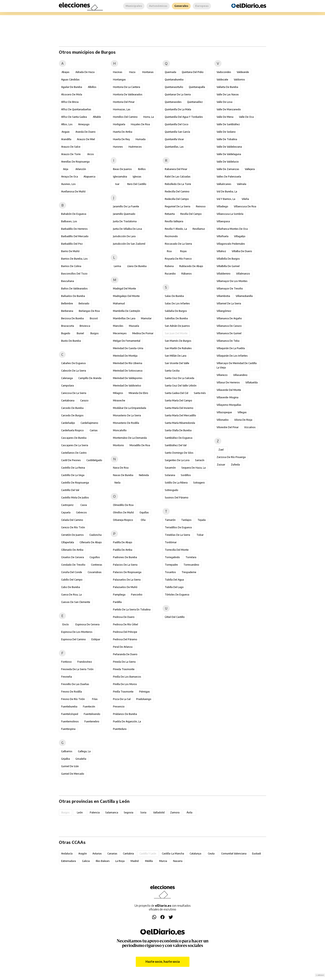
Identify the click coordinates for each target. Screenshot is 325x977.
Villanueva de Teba (228, 340)
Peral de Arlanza (122, 646)
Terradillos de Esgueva (178, 527)
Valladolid (159, 812)
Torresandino (191, 564)
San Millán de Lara (175, 355)
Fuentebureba (69, 706)
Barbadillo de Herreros (74, 228)
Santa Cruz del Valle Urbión (180, 385)
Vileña (245, 199)
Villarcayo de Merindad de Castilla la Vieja (237, 365)
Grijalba (65, 758)
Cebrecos (81, 512)
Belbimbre (67, 303)
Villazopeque (224, 412)
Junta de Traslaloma (125, 221)
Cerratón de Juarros (72, 534)
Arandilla (66, 139)
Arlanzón (80, 169)
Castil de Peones (71, 460)
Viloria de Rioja (243, 419)
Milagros (118, 393)
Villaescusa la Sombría (230, 213)
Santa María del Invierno (179, 408)
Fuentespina (68, 728)
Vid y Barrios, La (226, 199)
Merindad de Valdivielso (127, 385)
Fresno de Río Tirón (73, 699)
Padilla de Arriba (122, 549)
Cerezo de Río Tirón (73, 527)
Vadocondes (224, 72)
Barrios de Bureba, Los (74, 258)
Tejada (202, 519)
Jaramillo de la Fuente (126, 206)
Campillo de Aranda (89, 378)
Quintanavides (173, 101)
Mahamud (119, 303)
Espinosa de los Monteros (76, 631)
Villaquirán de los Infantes (232, 355)
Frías (95, 699)
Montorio (118, 445)
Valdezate (222, 79)
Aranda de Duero (85, 131)
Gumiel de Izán (70, 766)
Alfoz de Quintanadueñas (76, 109)
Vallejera (250, 169)
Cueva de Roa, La (71, 594)
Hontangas (119, 79)
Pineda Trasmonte (124, 669)
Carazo (84, 400)
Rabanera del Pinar (176, 169)
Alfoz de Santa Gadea (74, 116)
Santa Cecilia (172, 370)
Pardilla (117, 602)
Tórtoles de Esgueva (177, 594)
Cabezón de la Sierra (73, 370)
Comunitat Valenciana (233, 853)
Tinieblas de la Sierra (177, 534)
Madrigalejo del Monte (126, 296)
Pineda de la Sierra (124, 661)
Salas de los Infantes (177, 303)
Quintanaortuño (174, 87)
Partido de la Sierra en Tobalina (131, 609)
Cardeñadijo (68, 422)
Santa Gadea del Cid (176, 393)
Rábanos (186, 273)
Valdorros (239, 79)
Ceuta (211, 853)
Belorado (84, 303)
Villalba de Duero (242, 251)
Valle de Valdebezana (229, 146)
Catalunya (195, 853)
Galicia (86, 861)
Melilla (149, 861)
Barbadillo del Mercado (75, 236)
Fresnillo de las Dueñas (75, 684)
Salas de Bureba (174, 296)
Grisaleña (80, 758)
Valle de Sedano (226, 131)
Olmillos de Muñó (123, 512)
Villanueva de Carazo (229, 325)
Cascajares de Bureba (73, 437)
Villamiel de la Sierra (229, 303)
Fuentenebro (91, 721)
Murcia (163, 861)
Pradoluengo (143, 699)
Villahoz (221, 251)
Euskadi (256, 853)
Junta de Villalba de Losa (127, 228)
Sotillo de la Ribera (176, 482)
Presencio (119, 706)
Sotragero (199, 482)
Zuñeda (235, 464)
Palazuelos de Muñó (125, 587)
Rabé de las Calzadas (177, 176)
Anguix (65, 131)
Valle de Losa (224, 101)
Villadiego (222, 206)
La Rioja (120, 861)
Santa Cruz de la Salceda (179, 378)
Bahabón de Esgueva (73, 213)
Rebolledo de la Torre (178, 184)
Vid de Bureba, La (227, 191)
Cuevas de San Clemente (75, 602)
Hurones (118, 146)
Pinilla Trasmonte (123, 691)
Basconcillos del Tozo (74, 273)
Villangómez (224, 310)
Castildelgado (94, 460)
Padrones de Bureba (125, 557)
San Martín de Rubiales (178, 348)
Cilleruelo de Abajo (91, 542)
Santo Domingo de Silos (179, 452)
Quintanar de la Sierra (178, 94)
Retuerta (170, 213)
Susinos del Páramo (176, 497)
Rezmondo (171, 236)
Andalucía (67, 853)
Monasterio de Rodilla (126, 422)
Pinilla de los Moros (125, 684)
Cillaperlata (67, 542)
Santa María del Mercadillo (180, 415)
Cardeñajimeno (89, 422)
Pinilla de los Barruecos (127, 676)
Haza (132, 72)
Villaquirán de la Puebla (231, 348)
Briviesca (85, 325)
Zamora (174, 812)
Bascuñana (67, 281)
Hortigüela (119, 124)
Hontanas (148, 72)
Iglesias (137, 176)
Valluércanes (224, 184)
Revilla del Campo (191, 213)
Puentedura (119, 728)
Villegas (242, 412)
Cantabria (128, 853)
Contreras (96, 564)
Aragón (82, 853)
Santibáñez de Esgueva (178, 437)
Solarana (170, 475)
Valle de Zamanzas (228, 169)
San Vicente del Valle (177, 363)
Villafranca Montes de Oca (232, 228)
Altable (97, 116)
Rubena (169, 266)
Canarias (112, 853)
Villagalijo (239, 236)
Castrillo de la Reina (73, 467)
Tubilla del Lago (174, 587)
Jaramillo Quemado (124, 213)
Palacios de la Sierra (125, 564)
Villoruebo (223, 419)
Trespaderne (189, 572)
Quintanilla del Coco (176, 124)
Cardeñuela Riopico (72, 430)
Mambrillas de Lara (124, 318)
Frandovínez (84, 661)
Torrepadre (171, 564)
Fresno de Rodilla (71, 691)
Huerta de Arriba (122, 131)
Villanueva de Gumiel (229, 333)
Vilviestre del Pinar (228, 427)
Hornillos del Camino (125, 116)
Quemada (170, 72)
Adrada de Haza (85, 72)
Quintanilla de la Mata (178, 109)
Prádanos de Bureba (125, 714)
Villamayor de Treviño (230, 288)
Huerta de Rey (121, 139)
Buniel (80, 333)
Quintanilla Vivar (174, 139)
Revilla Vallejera (174, 221)
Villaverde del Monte (229, 389)
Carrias (94, 430)
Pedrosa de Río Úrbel (125, 624)
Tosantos (170, 572)
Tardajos (186, 519)
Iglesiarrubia (120, 176)
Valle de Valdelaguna (229, 154)
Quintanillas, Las (174, 146)
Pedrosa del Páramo (125, 639)
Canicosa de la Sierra (73, 393)
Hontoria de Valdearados (127, 94)
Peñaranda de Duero (125, 654)
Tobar (200, 534)
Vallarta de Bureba (227, 87)
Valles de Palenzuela (229, 176)
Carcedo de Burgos (72, 415)
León (80, 812)
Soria (143, 812)
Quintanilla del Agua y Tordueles (184, 116)
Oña (143, 519)
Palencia (95, 812)
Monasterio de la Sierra (127, 415)
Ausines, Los (68, 184)
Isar (117, 184)
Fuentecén (89, 706)
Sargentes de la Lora (177, 460)
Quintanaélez (195, 101)
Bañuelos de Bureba (73, 296)
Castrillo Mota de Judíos (75, 497)
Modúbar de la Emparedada (129, 408)
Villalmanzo (243, 273)
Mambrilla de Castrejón (126, 310)
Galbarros (66, 751)
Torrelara (191, 557)
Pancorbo (136, 594)
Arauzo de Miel (86, 139)
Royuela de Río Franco (178, 258)
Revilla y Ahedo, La (176, 228)
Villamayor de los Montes (232, 281)
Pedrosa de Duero (124, 617)
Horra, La (148, 116)
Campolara (67, 385)
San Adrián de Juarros (177, 325)
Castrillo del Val (70, 490)
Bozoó (94, 318)
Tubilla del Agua (174, 579)
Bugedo (65, 333)
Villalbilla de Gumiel (228, 266)
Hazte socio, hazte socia (163, 961)
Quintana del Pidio (193, 72)
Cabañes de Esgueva (73, 363)
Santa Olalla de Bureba (178, 430)
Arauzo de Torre (71, 154)
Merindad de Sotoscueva (127, 370)
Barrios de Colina (71, 266)
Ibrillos (142, 169)
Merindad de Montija (125, 355)
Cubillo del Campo (71, 579)
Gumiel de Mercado (72, 773)
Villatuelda (251, 382)
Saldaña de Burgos (176, 310)
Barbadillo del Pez (72, 243)
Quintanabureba (174, 79)
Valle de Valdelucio (228, 161)
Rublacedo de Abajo (191, 266)
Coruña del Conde (71, 572)
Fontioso (66, 661)
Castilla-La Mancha (173, 853)
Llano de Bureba (137, 266)
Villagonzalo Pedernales (231, 243)
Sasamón (170, 467)
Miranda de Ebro (138, 393)
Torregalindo (172, 557)
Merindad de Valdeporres (127, 378)
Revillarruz (199, 228)
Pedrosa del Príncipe (125, 631)
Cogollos (95, 557)
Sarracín (199, 460)
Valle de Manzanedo (229, 109)
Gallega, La (84, 751)
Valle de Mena (225, 116)
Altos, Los (67, 124)
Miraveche (119, 400)
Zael (221, 449)
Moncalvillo (120, 430)
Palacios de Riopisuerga (127, 572)
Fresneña (66, 676)
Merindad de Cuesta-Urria (128, 348)
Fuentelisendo (92, 714)
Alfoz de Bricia (70, 101)
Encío (65, 624)
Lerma (117, 266)
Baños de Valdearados (74, 288)
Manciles (118, 325)
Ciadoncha (95, 534)
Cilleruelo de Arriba (72, 549)
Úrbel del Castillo (175, 617)
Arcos (90, 154)
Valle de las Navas (228, 94)
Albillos (92, 87)
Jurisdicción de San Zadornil (129, 243)
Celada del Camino (72, 519)
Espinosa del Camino (73, 639)
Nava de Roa (121, 467)
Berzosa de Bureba (72, 318)
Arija (65, 169)
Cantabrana (67, 400)
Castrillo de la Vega (72, 475)
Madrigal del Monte (124, 288)
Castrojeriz (67, 505)
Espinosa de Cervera (87, 624)
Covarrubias (95, 572)
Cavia (83, 505)
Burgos (94, 333)
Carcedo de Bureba (72, 408)
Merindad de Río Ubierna (127, 363)
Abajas (65, 72)
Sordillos (186, 475)
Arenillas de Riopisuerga (75, 161)
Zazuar (221, 464)
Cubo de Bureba (70, 587)
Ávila (189, 812)
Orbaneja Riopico (123, 519)
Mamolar (146, 318)
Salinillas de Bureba (176, 318)
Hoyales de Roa (140, 124)
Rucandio (170, 273)
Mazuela (134, 325)
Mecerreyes (120, 333)
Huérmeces (135, 146)
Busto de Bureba (71, 340)
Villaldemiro (223, 273)
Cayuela (65, 512)
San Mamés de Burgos (178, 340)
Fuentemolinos (70, 721)
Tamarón (170, 519)
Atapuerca (89, 176)
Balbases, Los (69, 221)
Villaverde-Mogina (227, 397)
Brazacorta (67, 325)
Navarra (177, 861)
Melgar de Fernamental (126, 340)
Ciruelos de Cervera (72, 557)
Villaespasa (223, 221)
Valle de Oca (246, 116)
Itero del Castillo (136, 184)
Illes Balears (103, 861)
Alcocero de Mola (71, 94)
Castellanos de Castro (74, 452)
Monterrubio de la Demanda (130, 437)
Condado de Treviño (73, 564)
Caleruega (67, 378)
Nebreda (144, 475)
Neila (117, 482)
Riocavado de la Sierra (178, 243)
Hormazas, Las (121, 109)
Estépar (95, 639)
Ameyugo (84, 124)
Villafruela (222, 236)
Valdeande (243, 72)
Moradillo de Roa (140, 445)
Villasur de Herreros (228, 382)
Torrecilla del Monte (177, 549)
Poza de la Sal (122, 699)
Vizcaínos (250, 427)
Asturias (97, 853)
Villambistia (223, 296)
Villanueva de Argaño (229, 318)
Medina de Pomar (142, 333)
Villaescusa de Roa (245, 206)
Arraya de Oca (69, 176)
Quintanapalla (197, 87)
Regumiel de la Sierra (177, 206)
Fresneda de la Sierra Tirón (77, 669)
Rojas (183, 251)
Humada (141, 139)
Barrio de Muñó (70, 251)
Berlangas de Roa (89, 310)
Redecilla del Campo (177, 199)
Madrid (135, 861)
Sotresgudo (171, 490)
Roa (169, 251)
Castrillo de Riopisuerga (75, 482)
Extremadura (68, 861)
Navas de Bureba (123, 475)
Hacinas (117, 72)
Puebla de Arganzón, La (127, 721)
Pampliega (119, 594)
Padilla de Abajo (122, 542)
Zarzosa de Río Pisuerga (231, 457)
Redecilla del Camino (177, 191)
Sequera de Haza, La (193, 467)
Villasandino (240, 375)
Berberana (67, 310)
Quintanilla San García (177, 131)
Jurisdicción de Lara (124, 236)
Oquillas (144, 512)
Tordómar (171, 542)
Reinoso (201, 206)
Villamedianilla (244, 296)
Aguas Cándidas (70, 79)
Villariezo (222, 375)
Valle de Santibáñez (228, 124)
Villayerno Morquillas (229, 404)
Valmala (241, 184)
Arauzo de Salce (70, 146)
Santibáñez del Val (176, 445)
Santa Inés (200, 393)
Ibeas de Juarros (122, 169)
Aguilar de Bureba (71, 87)
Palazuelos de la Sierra (127, 579)
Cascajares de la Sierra (74, 445)
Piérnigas (144, 691)
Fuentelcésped (69, 714)
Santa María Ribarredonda (180, 422)
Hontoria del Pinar (124, 101)
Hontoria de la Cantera (126, 87)
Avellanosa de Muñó (73, 191)
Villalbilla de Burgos (228, 258)
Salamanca (111, 812)
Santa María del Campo (178, 400)
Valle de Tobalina (227, 139)
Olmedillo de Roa (123, 505)
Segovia (128, 812)
